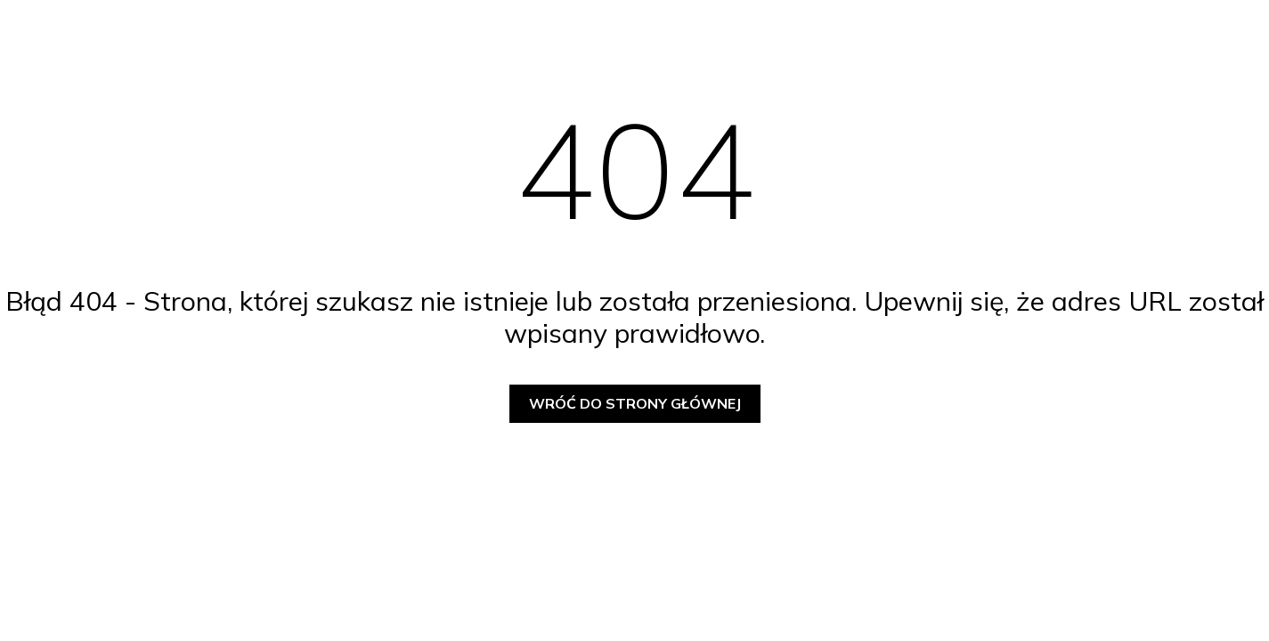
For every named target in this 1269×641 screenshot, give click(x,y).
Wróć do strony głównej (635, 403)
